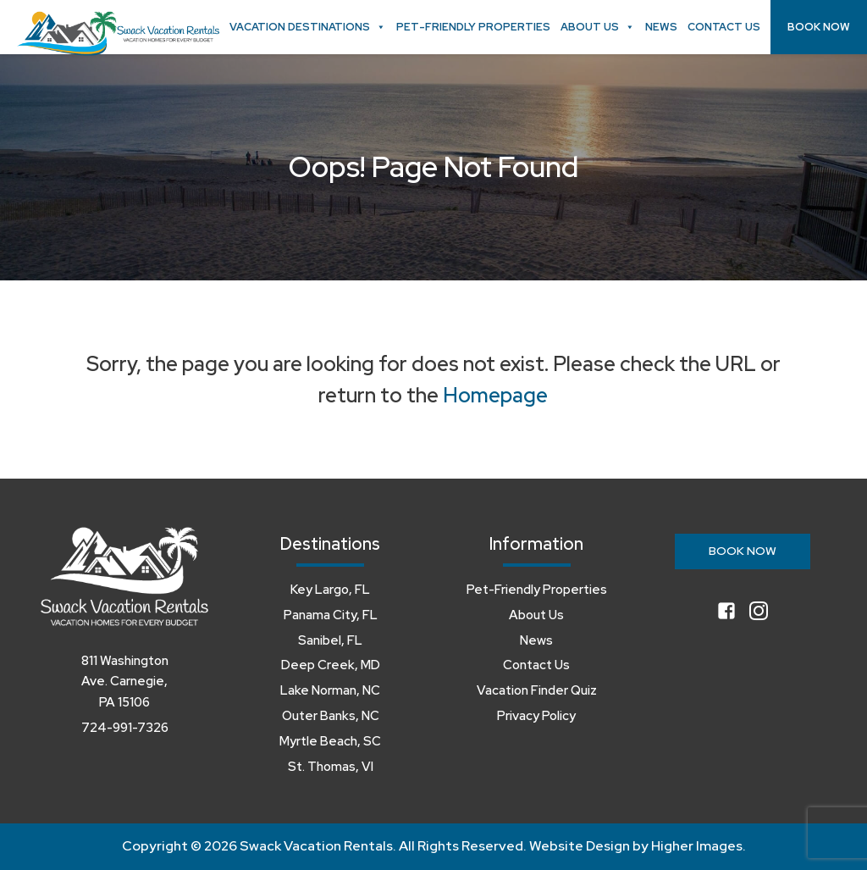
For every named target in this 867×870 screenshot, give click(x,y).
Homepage (495, 395)
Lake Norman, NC (330, 690)
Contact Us (724, 26)
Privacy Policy (536, 715)
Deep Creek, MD (330, 665)
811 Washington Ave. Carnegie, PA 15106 (124, 682)
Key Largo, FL (330, 589)
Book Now (818, 26)
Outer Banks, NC (330, 715)
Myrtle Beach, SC (330, 741)
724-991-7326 (124, 727)
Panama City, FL (331, 615)
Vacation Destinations (307, 27)
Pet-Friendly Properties (473, 26)
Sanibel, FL (330, 640)
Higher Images (697, 846)
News (661, 26)
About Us (598, 27)
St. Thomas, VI (330, 766)
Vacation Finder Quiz (537, 690)
